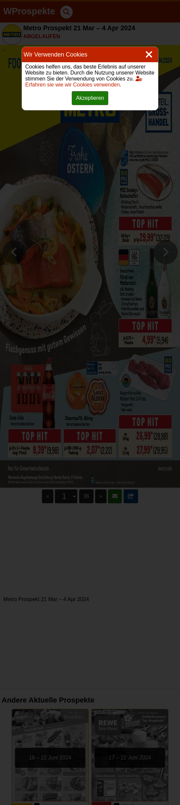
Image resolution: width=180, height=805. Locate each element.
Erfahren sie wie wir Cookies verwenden (83, 81)
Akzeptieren (90, 98)
